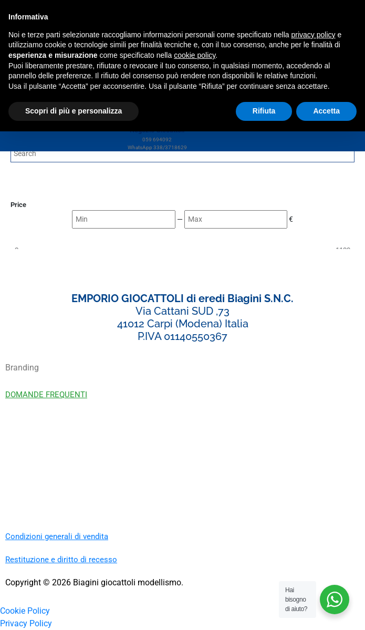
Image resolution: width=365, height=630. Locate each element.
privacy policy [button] (313, 34)
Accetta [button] (326, 111)
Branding (22, 368)
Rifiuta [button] (264, 111)
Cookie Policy (25, 611)
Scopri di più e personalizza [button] (73, 111)
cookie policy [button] (194, 55)
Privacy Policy (26, 623)
